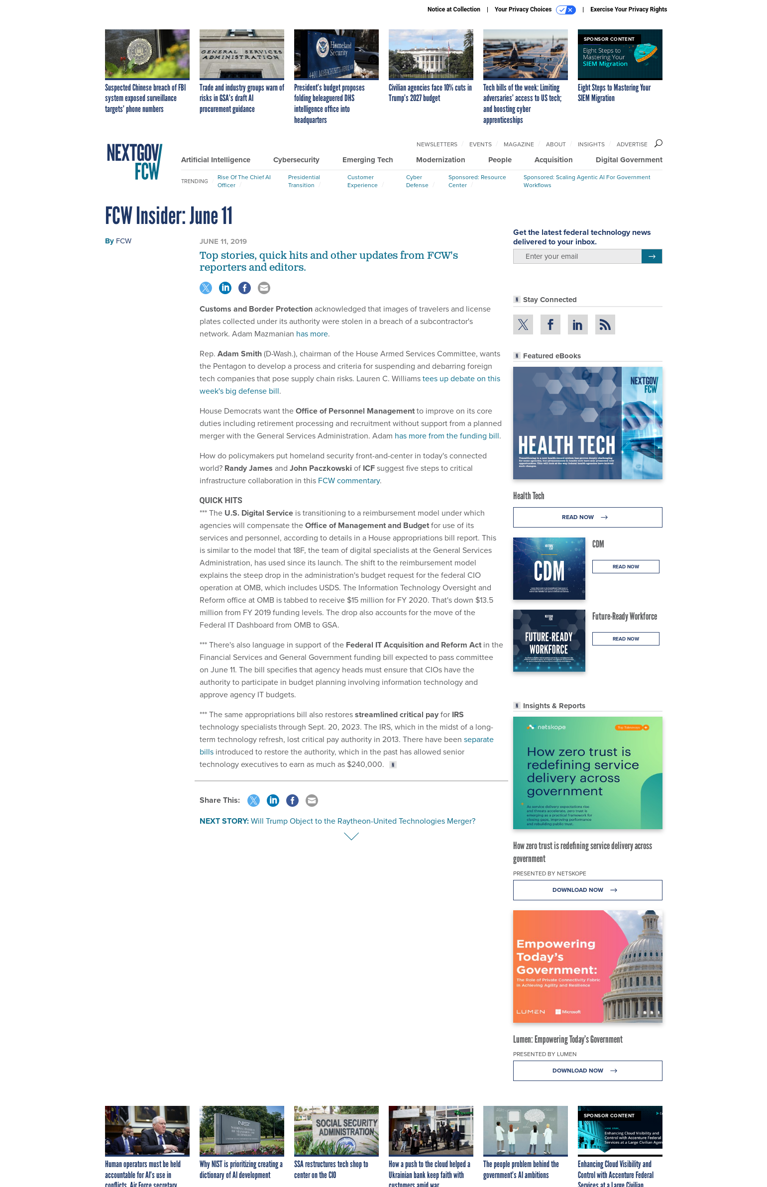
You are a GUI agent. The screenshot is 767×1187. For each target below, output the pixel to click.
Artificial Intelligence (215, 159)
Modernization (440, 159)
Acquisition (554, 159)
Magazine (519, 144)
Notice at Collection (454, 9)
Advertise (632, 144)
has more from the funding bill (447, 435)
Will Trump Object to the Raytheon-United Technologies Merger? (363, 821)
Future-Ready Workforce (624, 616)
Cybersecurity (296, 159)
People (500, 159)
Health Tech (529, 496)
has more (312, 333)
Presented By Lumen (545, 1054)
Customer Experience (362, 181)
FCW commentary (349, 480)
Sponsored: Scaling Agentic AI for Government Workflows (587, 181)
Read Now (587, 517)
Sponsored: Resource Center (477, 181)
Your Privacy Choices (535, 9)
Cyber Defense (417, 181)
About (556, 144)
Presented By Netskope (549, 873)
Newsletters (437, 144)
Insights (591, 144)
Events (480, 144)
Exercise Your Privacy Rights (628, 9)
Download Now (587, 890)
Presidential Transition (304, 181)
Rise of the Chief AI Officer (244, 181)
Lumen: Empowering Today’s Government (568, 1039)
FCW (123, 240)
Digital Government (629, 159)
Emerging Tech (367, 159)
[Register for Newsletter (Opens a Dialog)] (652, 256)
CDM (598, 544)
